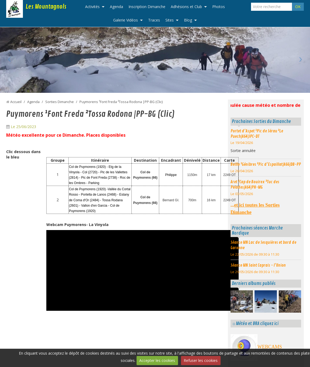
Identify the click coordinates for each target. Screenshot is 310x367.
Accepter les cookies (157, 360)
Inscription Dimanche (146, 6)
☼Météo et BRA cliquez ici (255, 323)
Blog (188, 20)
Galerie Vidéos (125, 20)
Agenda (116, 6)
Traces (154, 20)
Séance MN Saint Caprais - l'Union (258, 265)
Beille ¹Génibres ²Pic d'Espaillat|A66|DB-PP (266, 164)
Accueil (16, 102)
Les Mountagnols (46, 6)
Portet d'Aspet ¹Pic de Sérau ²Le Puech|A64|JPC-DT (257, 133)
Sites (169, 20)
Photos (218, 6)
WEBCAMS (269, 347)
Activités (92, 6)
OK (298, 6)
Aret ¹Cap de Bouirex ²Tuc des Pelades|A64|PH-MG (255, 184)
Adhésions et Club (186, 6)
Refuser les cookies (201, 360)
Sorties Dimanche (59, 102)
